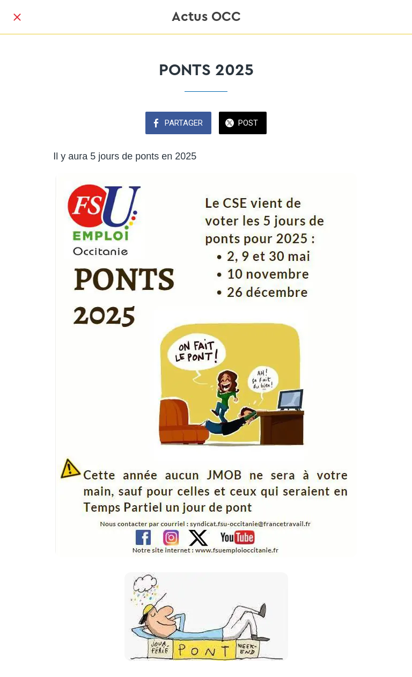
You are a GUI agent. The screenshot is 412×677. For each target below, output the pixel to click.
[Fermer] (17, 17)
